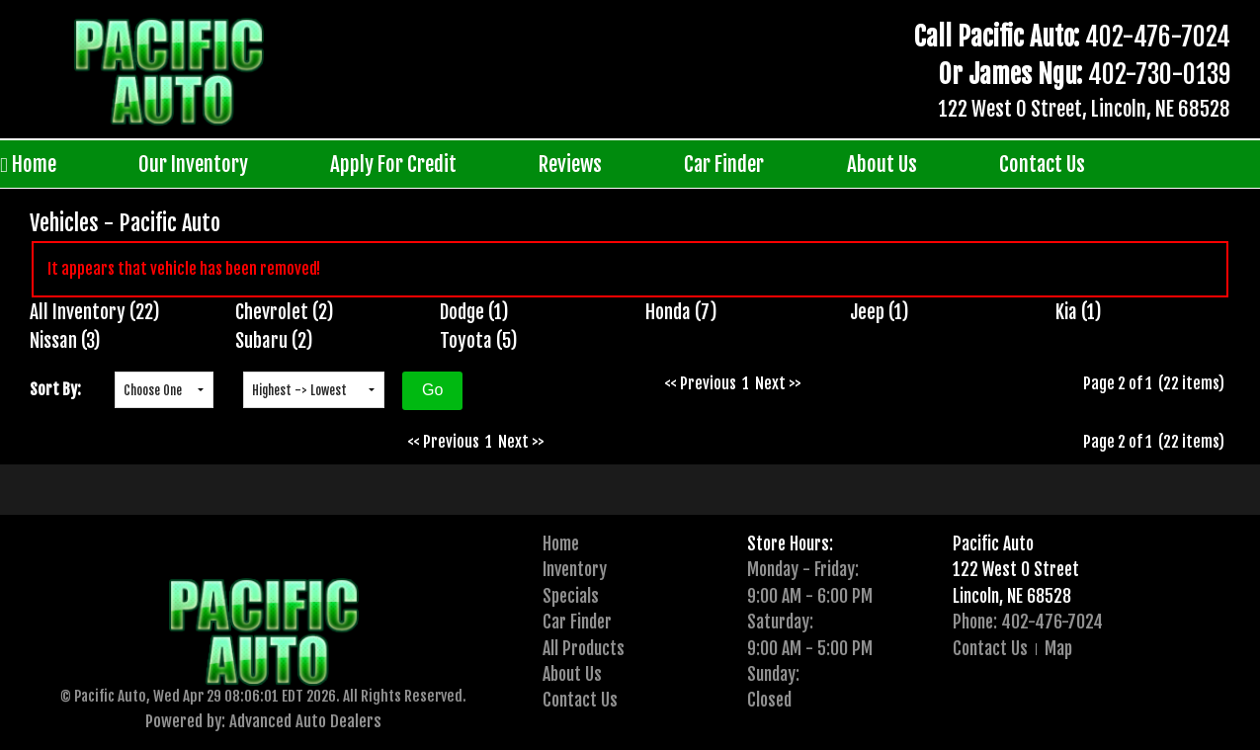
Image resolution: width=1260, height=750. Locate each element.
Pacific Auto (993, 543)
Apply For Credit (393, 164)
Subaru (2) (274, 341)
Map (1058, 648)
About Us (882, 164)
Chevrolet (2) (284, 312)
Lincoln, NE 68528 (1012, 596)
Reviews (570, 164)
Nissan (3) (65, 341)
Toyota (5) (479, 341)
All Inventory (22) (95, 312)
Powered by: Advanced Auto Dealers (263, 720)
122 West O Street (1016, 569)
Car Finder (724, 164)
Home (28, 164)
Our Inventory (193, 164)
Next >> (778, 383)
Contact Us (1042, 164)
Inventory (575, 569)
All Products (584, 648)
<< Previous (700, 383)
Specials (571, 596)
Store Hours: (790, 543)
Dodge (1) (474, 312)
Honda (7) (681, 312)
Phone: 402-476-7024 (1028, 621)
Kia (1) (1078, 312)
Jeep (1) (879, 312)
